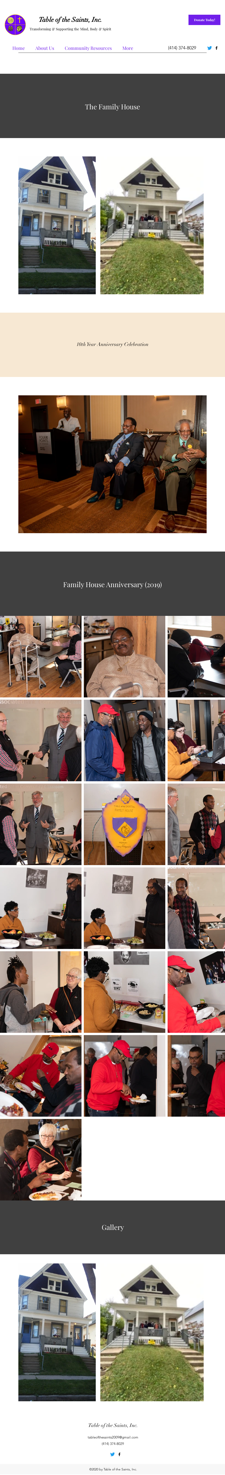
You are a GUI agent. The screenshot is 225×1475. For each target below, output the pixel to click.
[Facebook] (216, 48)
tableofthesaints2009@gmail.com (113, 1437)
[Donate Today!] (204, 20)
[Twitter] (209, 48)
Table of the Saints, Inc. (70, 20)
